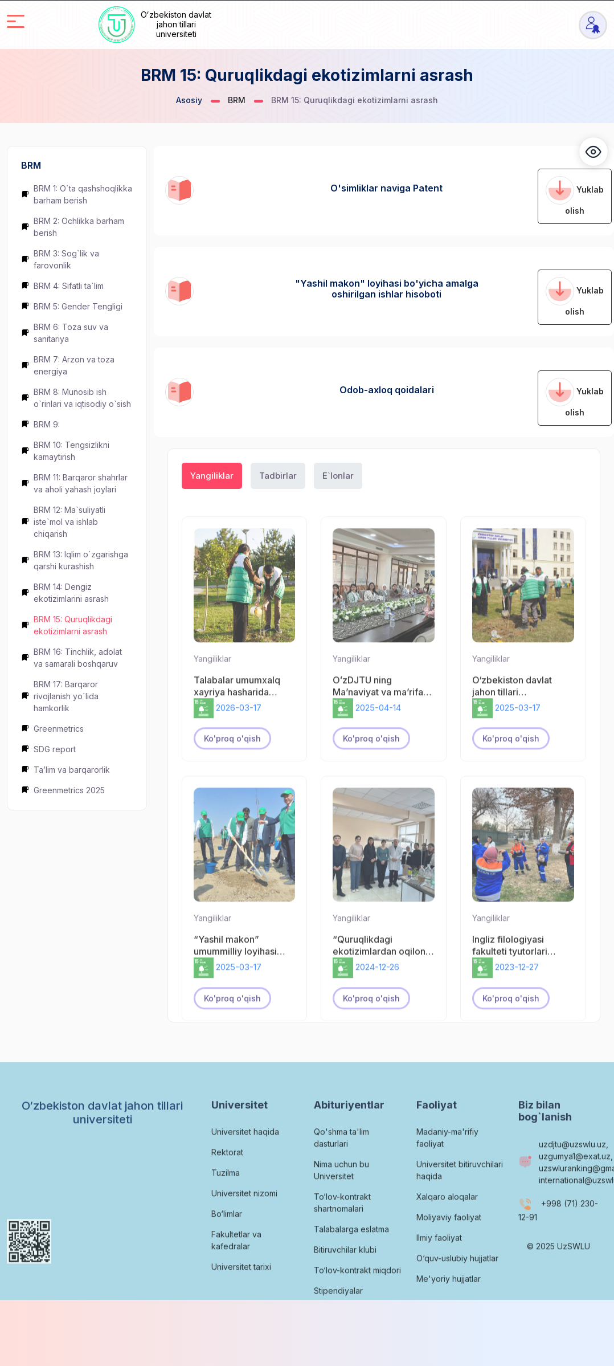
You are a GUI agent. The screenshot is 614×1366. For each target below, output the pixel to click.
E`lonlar (338, 475)
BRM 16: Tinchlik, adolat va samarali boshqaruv (71, 657)
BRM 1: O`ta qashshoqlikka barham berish (76, 194)
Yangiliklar (212, 475)
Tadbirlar (278, 475)
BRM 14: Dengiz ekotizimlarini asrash (65, 593)
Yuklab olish (575, 195)
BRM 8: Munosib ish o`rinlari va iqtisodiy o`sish (76, 398)
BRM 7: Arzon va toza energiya (67, 365)
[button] (593, 151)
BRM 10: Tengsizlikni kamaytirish (65, 451)
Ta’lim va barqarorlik (65, 769)
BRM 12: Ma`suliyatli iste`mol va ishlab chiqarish (63, 522)
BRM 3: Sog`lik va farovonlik (60, 259)
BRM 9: (40, 424)
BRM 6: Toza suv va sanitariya (64, 333)
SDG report (48, 749)
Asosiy (189, 100)
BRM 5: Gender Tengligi (71, 306)
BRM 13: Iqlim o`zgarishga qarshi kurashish (74, 560)
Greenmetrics (52, 728)
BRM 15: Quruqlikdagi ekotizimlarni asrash (66, 625)
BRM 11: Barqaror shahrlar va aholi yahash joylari (74, 483)
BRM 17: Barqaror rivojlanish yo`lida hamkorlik (60, 696)
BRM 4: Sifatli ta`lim (62, 286)
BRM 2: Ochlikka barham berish (72, 227)
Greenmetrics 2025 (63, 790)
